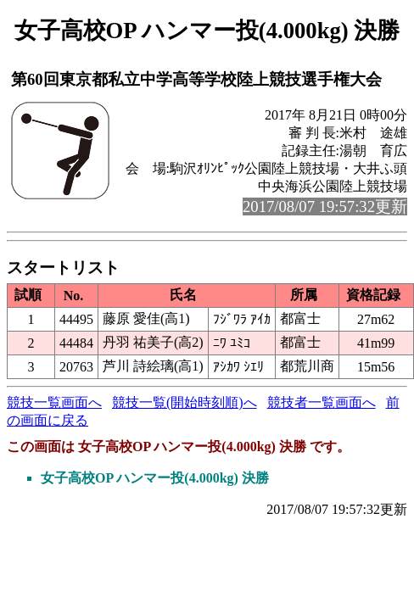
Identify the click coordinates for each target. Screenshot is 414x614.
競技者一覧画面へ (321, 402)
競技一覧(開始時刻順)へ (184, 402)
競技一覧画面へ (54, 402)
